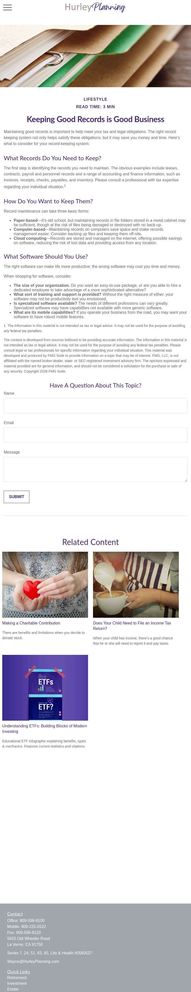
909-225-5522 (33, 926)
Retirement (17, 978)
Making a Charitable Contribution (31, 623)
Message (12, 452)
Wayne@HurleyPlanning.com (33, 961)
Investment (17, 983)
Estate (12, 989)
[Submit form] (16, 497)
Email (9, 423)
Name (9, 393)
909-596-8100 (32, 920)
